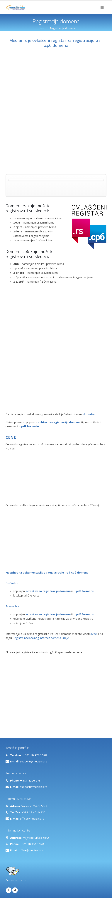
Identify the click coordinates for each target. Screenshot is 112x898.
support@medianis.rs (33, 761)
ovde (93, 634)
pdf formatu (85, 591)
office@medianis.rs (32, 818)
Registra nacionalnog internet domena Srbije (41, 638)
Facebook (8, 890)
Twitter (15, 890)
